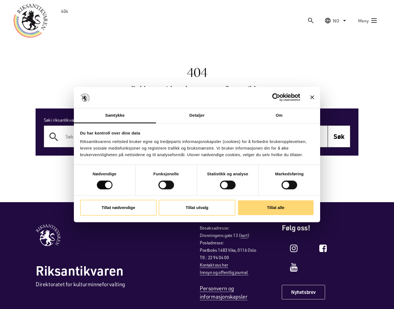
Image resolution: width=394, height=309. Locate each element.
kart (244, 235)
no (336, 20)
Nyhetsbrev (303, 292)
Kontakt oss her (214, 265)
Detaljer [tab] (197, 115)
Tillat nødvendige (118, 207)
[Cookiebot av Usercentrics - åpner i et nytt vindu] (276, 97)
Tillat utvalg (197, 207)
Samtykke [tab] (115, 115)
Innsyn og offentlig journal (224, 272)
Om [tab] (279, 115)
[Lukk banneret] (312, 97)
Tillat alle (276, 207)
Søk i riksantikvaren (61, 120)
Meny (367, 20)
